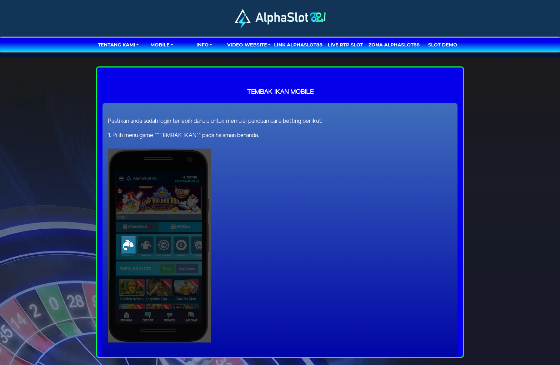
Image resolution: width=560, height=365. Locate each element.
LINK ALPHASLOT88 (298, 45)
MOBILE (160, 45)
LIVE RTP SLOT (345, 45)
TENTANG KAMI (116, 45)
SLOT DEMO (442, 45)
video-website (247, 45)
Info (202, 45)
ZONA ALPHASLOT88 (394, 45)
